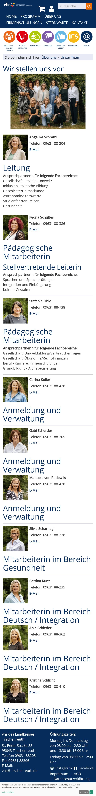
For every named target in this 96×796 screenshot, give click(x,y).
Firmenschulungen (24, 22)
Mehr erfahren (8, 792)
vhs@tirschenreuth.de (19, 770)
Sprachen (48, 46)
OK (91, 792)
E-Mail (34, 149)
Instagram (62, 768)
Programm (30, 16)
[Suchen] (89, 6)
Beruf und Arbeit (60, 47)
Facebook (84, 768)
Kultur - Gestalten (22, 47)
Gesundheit (35, 46)
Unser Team (70, 57)
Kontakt (79, 22)
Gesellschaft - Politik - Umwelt (9, 48)
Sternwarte (57, 22)
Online (87, 46)
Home (11, 16)
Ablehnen (84, 792)
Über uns (52, 16)
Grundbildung (74, 46)
